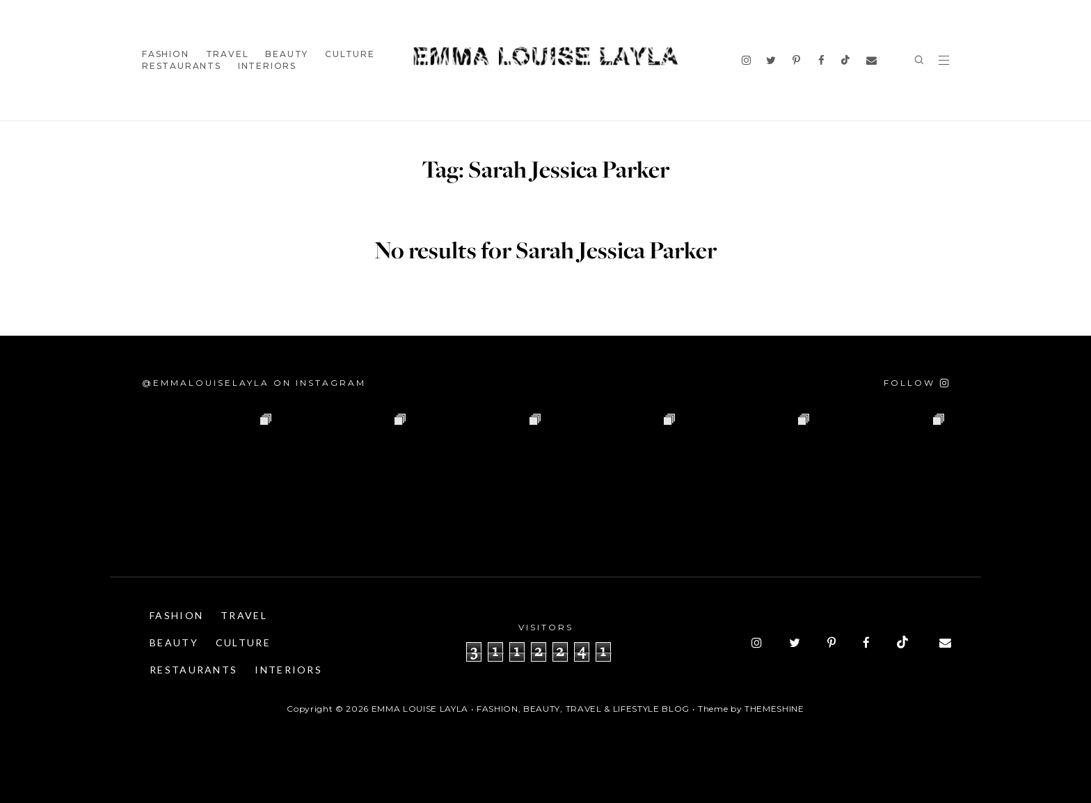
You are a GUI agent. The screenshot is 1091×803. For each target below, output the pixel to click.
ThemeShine (774, 708)
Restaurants (181, 66)
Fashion (165, 54)
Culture (350, 54)
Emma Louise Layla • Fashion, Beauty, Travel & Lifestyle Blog (531, 708)
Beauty (286, 54)
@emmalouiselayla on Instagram (254, 382)
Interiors (267, 66)
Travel (227, 54)
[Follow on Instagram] (916, 382)
